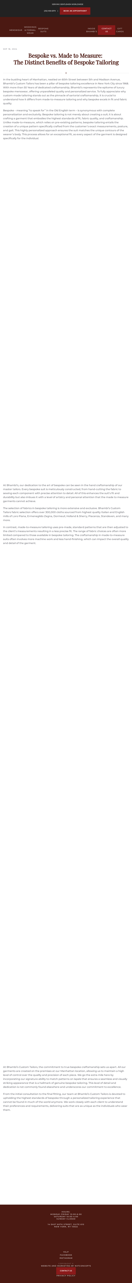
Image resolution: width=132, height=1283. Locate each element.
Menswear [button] (15, 30)
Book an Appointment (75, 11)
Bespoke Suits (43, 30)
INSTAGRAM (66, 1258)
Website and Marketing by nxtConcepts (66, 1266)
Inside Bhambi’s (91, 30)
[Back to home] (66, 27)
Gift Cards (120, 30)
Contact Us (107, 30)
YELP (66, 1252)
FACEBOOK (66, 1255)
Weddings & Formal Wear (30, 30)
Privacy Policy (66, 1276)
